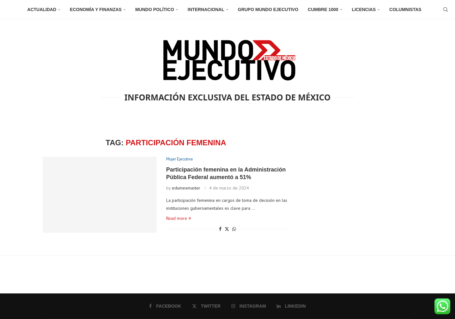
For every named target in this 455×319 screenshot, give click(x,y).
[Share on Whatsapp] (234, 229)
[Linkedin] (291, 306)
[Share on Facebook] (220, 229)
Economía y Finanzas (96, 9)
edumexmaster (186, 188)
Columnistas (405, 9)
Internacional (206, 9)
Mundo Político (154, 9)
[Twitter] (206, 306)
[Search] (445, 9)
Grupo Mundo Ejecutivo (268, 9)
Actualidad (41, 9)
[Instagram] (248, 306)
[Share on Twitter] (227, 229)
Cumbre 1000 (323, 9)
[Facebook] (165, 306)
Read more (178, 218)
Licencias (364, 9)
